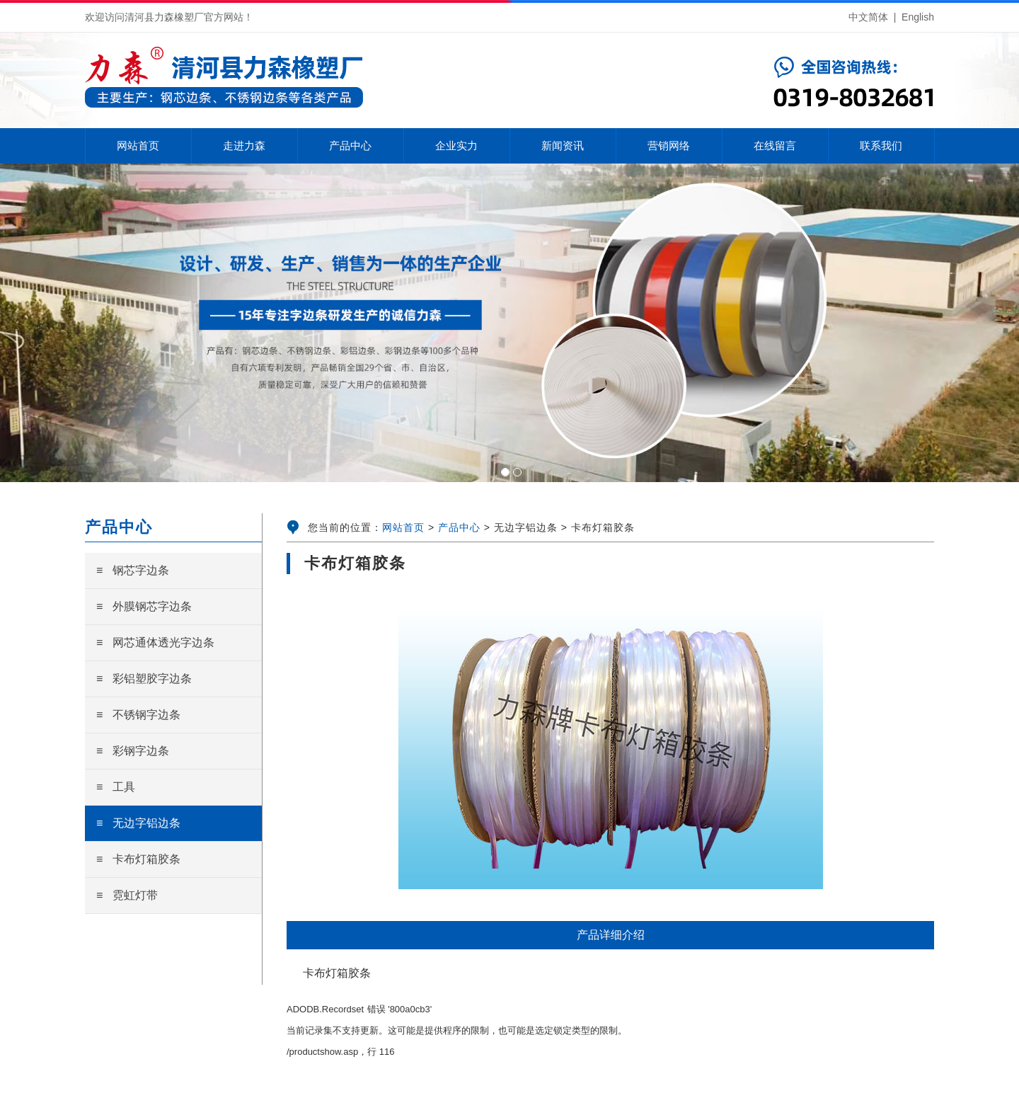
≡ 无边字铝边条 (138, 823)
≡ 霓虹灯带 (127, 895)
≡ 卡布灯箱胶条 (138, 859)
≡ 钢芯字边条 (132, 570)
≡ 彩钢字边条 (132, 751)
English (918, 17)
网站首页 (403, 527)
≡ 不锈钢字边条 (138, 715)
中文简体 (868, 17)
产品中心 (459, 527)
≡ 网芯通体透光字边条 (155, 642)
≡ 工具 (115, 787)
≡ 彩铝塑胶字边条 (144, 679)
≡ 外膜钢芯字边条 (144, 606)
